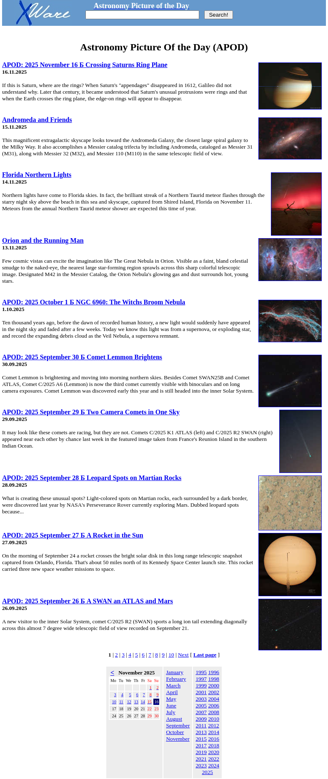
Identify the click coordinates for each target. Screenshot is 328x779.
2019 (201, 752)
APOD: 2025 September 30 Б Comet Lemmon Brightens (82, 357)
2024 (213, 765)
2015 (201, 739)
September (178, 725)
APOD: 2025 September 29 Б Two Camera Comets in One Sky (91, 412)
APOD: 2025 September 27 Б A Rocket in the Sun (72, 535)
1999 (201, 685)
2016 (213, 739)
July (170, 712)
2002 (213, 692)
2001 (201, 692)
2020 (213, 752)
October (175, 732)
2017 (201, 745)
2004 (213, 699)
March (173, 685)
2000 (213, 685)
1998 (213, 679)
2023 (201, 765)
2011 (201, 725)
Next (183, 655)
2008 (213, 712)
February (176, 679)
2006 (213, 705)
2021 (201, 759)
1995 (201, 672)
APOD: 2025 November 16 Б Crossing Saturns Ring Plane (85, 64)
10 (171, 655)
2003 (201, 699)
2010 (213, 719)
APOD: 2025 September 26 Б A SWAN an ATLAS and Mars (87, 601)
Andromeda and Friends (37, 119)
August (174, 719)
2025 (207, 772)
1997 (201, 679)
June (171, 705)
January (174, 672)
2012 (213, 725)
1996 (213, 672)
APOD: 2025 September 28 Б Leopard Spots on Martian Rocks (91, 477)
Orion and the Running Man (43, 240)
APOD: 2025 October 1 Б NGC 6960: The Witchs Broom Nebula (93, 302)
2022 (213, 759)
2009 (201, 719)
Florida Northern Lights (36, 174)
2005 (201, 705)
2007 (201, 712)
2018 (213, 745)
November (177, 739)
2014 (213, 732)
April (172, 692)
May (171, 699)
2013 (201, 732)
